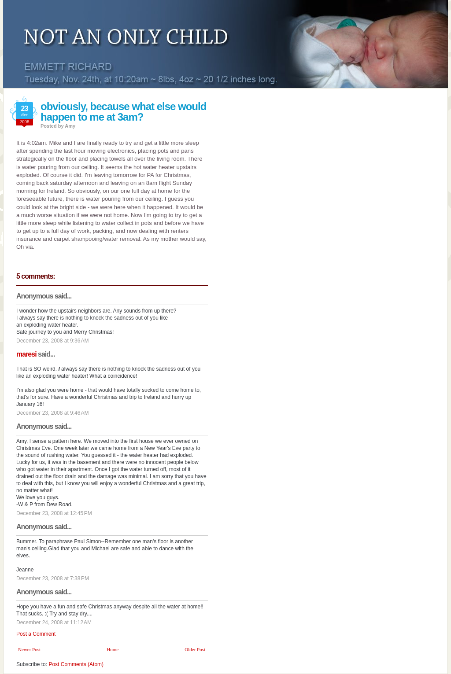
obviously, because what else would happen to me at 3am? (123, 111)
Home (112, 649)
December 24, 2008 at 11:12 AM (54, 622)
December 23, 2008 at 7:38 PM (52, 578)
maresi (26, 354)
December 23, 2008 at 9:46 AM (52, 413)
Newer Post (29, 649)
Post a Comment (35, 634)
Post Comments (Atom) (76, 664)
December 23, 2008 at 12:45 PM (54, 513)
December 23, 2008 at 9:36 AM (52, 341)
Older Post (195, 649)
